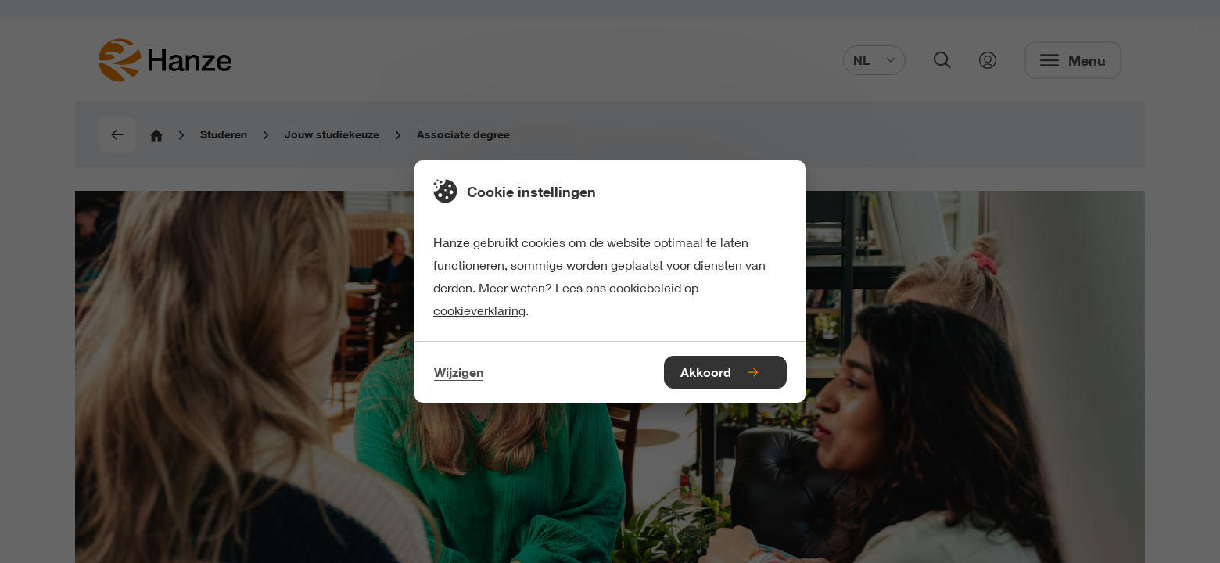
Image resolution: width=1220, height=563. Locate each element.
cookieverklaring (479, 310)
